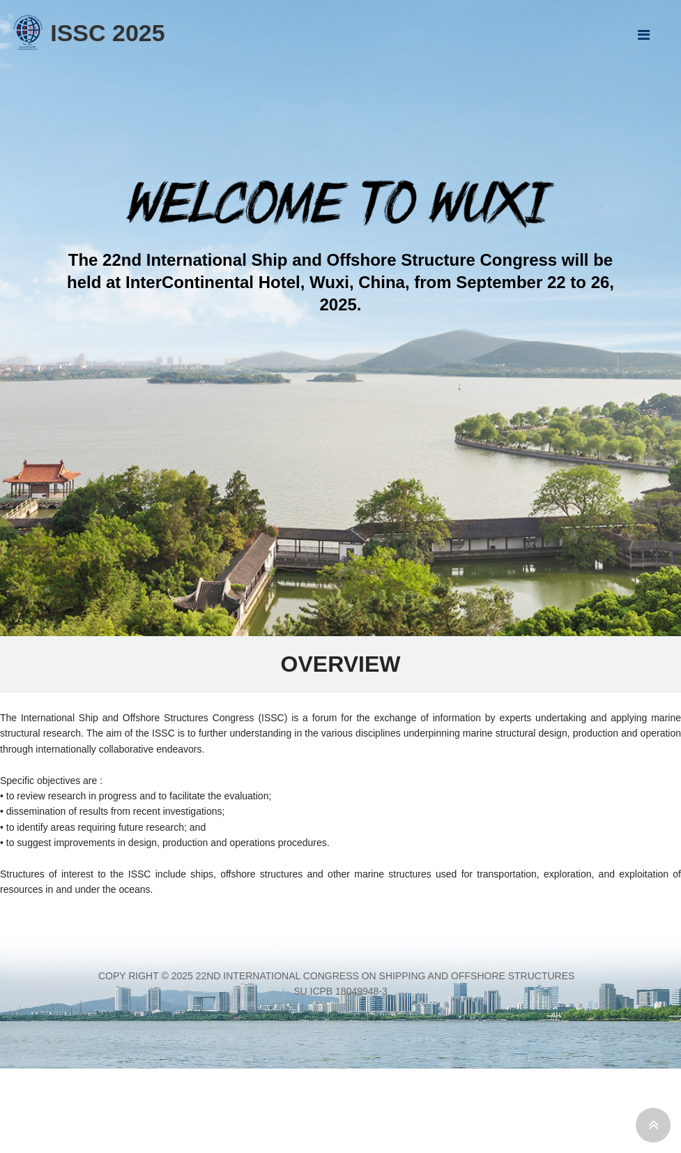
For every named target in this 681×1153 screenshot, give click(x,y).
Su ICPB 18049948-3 (340, 991)
